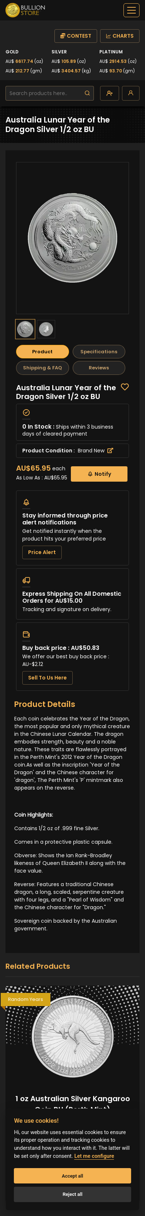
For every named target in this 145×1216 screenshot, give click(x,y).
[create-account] (109, 93)
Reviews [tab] (99, 367)
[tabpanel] (72, 537)
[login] (131, 93)
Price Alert (42, 552)
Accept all (72, 1176)
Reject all (72, 1194)
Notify (99, 474)
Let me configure (94, 1156)
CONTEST (75, 35)
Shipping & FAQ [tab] (42, 367)
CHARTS (120, 35)
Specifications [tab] (98, 351)
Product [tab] (42, 351)
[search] (87, 93)
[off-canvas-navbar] (131, 10)
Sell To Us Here (47, 677)
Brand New (95, 450)
